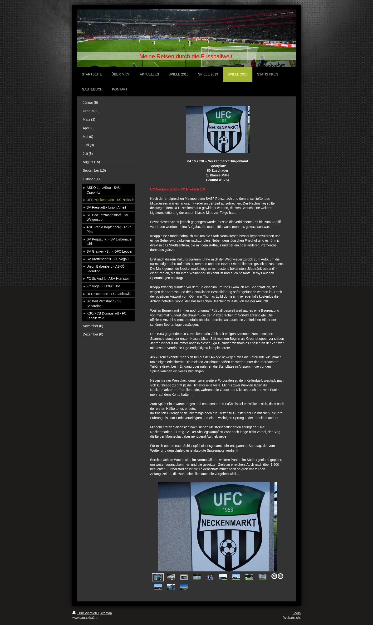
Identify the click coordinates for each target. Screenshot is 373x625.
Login (297, 613)
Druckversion (85, 613)
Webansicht (292, 618)
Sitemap (106, 613)
